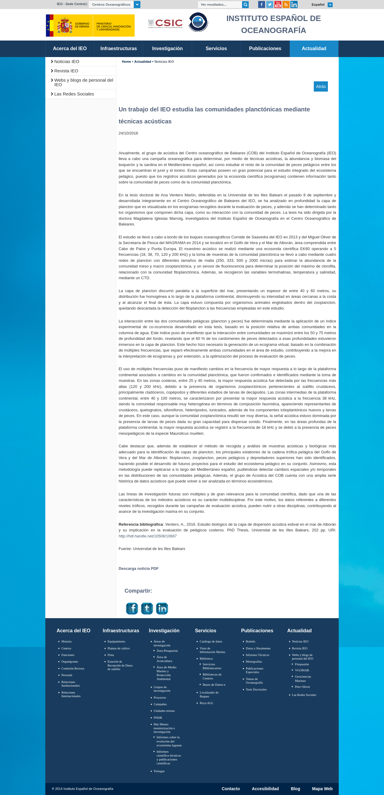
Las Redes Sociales (74, 93)
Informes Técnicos (257, 655)
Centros (66, 648)
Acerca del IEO (74, 630)
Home (126, 61)
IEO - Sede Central (71, 4)
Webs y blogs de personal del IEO (83, 82)
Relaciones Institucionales (71, 684)
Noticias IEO (66, 61)
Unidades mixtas (164, 710)
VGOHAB (302, 670)
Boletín (250, 641)
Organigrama (70, 661)
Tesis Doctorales (256, 689)
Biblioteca (206, 658)
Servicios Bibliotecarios (212, 666)
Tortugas (159, 771)
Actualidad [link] (314, 48)
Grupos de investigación (162, 689)
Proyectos (160, 697)
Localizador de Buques (209, 694)
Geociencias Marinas (303, 678)
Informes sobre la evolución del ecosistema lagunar (169, 741)
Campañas (160, 704)
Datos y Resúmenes (258, 648)
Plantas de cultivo (118, 648)
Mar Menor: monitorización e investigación (164, 728)
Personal (67, 675)
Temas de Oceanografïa (254, 681)
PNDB (158, 717)
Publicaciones (257, 630)
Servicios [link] (216, 48)
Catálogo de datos (211, 641)
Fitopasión (302, 664)
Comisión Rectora (73, 668)
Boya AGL (207, 703)
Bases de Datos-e (214, 684)
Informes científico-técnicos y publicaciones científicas (169, 757)
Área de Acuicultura (164, 659)
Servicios (205, 630)
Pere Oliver (302, 686)
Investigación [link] (167, 48)
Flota (110, 655)
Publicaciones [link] (265, 48)
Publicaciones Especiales (254, 670)
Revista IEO (66, 70)
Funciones (68, 655)
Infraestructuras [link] (118, 48)
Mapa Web (322, 789)
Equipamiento (116, 641)
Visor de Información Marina (212, 650)
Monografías (254, 661)
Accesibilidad (265, 789)
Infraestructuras (121, 630)
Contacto (231, 789)
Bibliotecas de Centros (212, 676)
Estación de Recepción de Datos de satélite (120, 665)
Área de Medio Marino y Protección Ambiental (166, 673)
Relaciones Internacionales (71, 694)
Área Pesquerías (167, 650)
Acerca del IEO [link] (70, 48)
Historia (67, 641)
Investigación (164, 630)
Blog (295, 789)
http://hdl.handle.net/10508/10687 (147, 536)
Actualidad (142, 61)
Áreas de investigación (162, 643)
